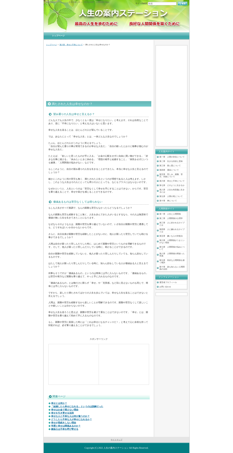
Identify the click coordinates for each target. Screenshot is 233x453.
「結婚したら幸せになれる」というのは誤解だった (77, 406)
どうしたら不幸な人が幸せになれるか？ (71, 419)
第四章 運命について (169, 170)
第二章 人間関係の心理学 (171, 218)
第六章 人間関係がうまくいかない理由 (172, 241)
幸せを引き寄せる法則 (62, 413)
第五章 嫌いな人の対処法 (171, 236)
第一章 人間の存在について (172, 157)
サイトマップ (116, 440)
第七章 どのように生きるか (172, 185)
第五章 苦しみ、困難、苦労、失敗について (171, 175)
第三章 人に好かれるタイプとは (172, 224)
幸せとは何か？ (59, 403)
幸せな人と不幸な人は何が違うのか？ (70, 416)
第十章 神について (168, 201)
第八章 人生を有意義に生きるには (172, 191)
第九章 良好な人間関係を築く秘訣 (172, 261)
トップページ (51, 45)
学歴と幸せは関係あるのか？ (66, 426)
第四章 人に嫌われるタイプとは (172, 230)
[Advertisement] (98, 72)
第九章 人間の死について (171, 196)
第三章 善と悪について (170, 165)
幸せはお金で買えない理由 (64, 410)
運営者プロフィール (168, 282)
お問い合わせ (165, 287)
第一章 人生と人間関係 (170, 214)
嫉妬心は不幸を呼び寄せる (64, 429)
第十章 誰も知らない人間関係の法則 (172, 268)
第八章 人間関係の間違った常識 (172, 254)
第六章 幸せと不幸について (71, 45)
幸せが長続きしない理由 (63, 422)
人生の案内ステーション (116, 448)
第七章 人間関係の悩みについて (172, 248)
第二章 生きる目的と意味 (171, 161)
